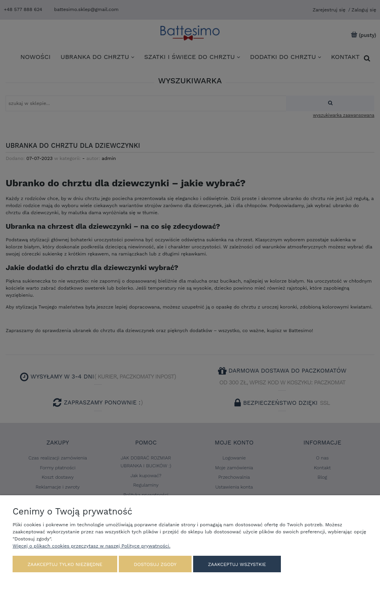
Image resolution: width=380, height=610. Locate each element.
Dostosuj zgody (155, 564)
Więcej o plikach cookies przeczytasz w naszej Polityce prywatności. (91, 546)
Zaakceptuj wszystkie (237, 564)
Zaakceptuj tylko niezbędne (65, 564)
